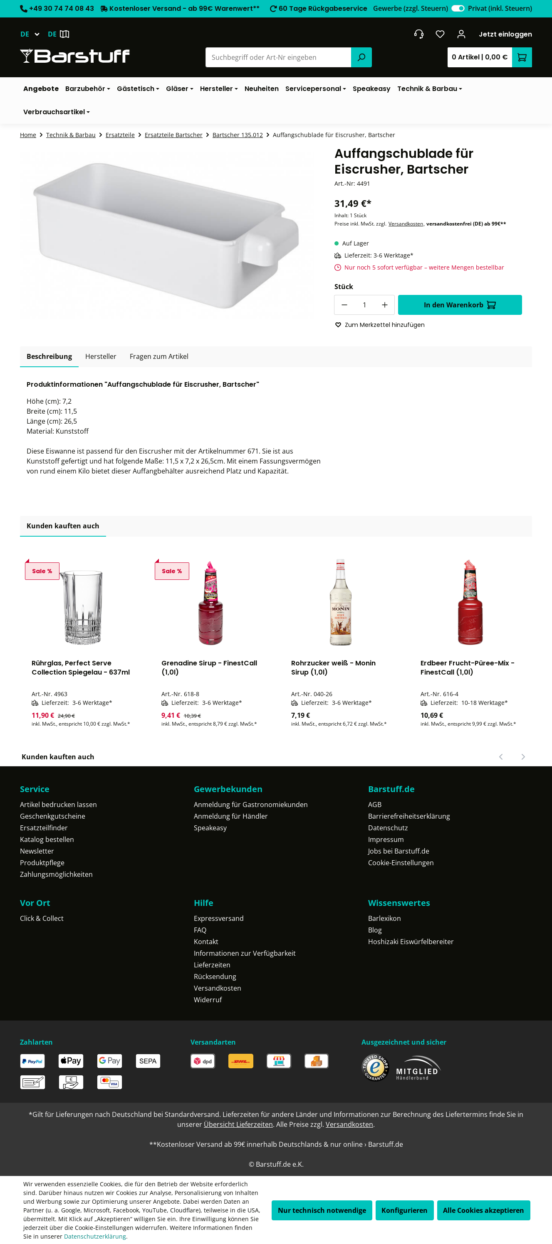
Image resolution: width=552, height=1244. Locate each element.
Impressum (386, 839)
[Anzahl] (364, 305)
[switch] (458, 8)
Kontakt (206, 941)
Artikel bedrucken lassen (58, 804)
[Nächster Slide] (523, 757)
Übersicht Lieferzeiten (238, 1124)
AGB (374, 804)
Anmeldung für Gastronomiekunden (251, 804)
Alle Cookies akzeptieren (483, 1210)
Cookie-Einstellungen (401, 862)
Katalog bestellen (47, 839)
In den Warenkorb (460, 304)
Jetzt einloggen (505, 34)
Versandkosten (406, 223)
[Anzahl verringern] (344, 305)
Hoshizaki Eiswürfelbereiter (411, 941)
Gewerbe (410, 8)
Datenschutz (388, 827)
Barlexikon (384, 918)
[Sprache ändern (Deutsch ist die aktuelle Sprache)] (34, 34)
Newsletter (37, 851)
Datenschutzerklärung (95, 1236)
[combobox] (278, 57)
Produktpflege (42, 862)
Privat (500, 8)
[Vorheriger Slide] (501, 757)
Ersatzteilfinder (44, 827)
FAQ (200, 930)
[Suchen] (361, 57)
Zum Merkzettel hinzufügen (380, 325)
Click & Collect (42, 918)
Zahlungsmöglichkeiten (56, 874)
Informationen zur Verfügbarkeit (245, 953)
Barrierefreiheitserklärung (409, 816)
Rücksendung (215, 976)
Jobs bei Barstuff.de (398, 851)
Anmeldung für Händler (231, 816)
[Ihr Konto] (461, 34)
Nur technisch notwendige (322, 1210)
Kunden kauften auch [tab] (63, 525)
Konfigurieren (404, 1210)
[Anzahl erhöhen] (385, 305)
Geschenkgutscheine (52, 816)
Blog (375, 930)
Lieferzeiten (212, 964)
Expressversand (219, 918)
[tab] (49, 356)
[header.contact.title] (418, 34)
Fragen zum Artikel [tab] (159, 356)
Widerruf (208, 999)
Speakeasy (210, 827)
